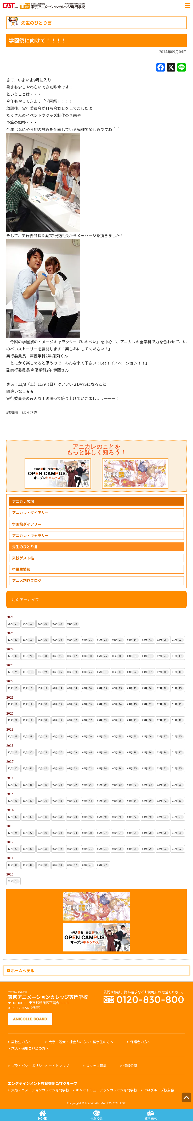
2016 (10, 777)
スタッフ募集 (96, 1065)
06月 (103, 640)
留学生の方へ (103, 1041)
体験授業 (97, 1115)
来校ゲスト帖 (23, 557)
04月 (29, 624)
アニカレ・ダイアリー (30, 512)
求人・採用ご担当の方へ (30, 1048)
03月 (43, 624)
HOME (42, 1115)
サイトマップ (59, 1065)
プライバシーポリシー (28, 1065)
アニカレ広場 (23, 501)
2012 (10, 842)
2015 (10, 793)
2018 (10, 745)
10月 (43, 640)
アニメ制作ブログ (26, 580)
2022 (10, 681)
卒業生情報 (21, 569)
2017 (10, 761)
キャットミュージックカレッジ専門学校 (106, 1089)
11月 (29, 640)
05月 (14, 624)
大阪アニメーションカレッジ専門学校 (40, 1089)
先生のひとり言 (25, 546)
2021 (10, 697)
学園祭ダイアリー (26, 524)
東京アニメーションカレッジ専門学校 (48, 995)
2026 (10, 616)
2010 (10, 874)
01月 (73, 624)
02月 (58, 624)
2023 (10, 665)
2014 (10, 809)
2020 (10, 713)
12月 (14, 640)
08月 (73, 640)
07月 (88, 640)
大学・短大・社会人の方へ (69, 1041)
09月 (58, 640)
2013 (10, 826)
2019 (10, 729)
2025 (10, 632)
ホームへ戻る (20, 970)
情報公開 (130, 1065)
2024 (10, 649)
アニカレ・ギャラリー (30, 535)
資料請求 (150, 1115)
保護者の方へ (140, 1041)
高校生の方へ (21, 1041)
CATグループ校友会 (159, 1089)
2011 (10, 858)
